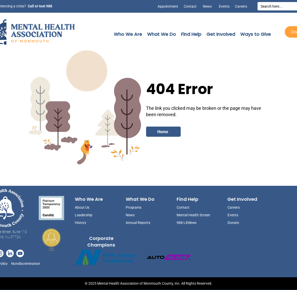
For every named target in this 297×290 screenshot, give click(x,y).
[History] (87, 222)
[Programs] (138, 207)
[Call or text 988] (39, 6)
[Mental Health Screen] (194, 215)
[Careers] (240, 6)
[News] (205, 6)
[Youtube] (20, 253)
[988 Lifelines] (194, 222)
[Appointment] (166, 6)
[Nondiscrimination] (27, 264)
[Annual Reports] (138, 222)
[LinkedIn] (10, 253)
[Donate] (240, 222)
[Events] (223, 6)
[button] (128, 34)
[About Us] (87, 207)
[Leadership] (87, 215)
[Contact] (190, 6)
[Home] (163, 132)
